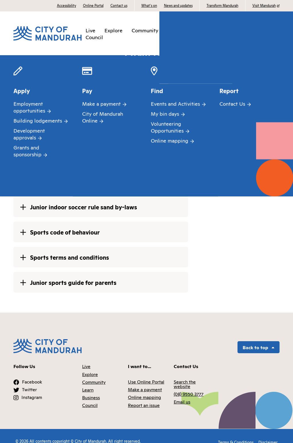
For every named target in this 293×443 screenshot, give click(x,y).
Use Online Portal (146, 371)
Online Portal (93, 5)
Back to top (258, 337)
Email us (182, 392)
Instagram (31, 387)
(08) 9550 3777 (188, 384)
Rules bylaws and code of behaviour (232, 60)
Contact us (118, 5)
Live (91, 28)
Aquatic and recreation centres (110, 60)
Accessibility (66, 5)
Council (94, 34)
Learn (174, 28)
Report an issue (144, 395)
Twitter (29, 379)
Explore (114, 28)
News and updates (178, 5)
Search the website (185, 373)
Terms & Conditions (234, 431)
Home (19, 60)
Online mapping (144, 387)
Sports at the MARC (170, 60)
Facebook (32, 371)
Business (200, 28)
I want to (267, 31)
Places (71, 60)
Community (146, 28)
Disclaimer (268, 431)
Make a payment (145, 379)
